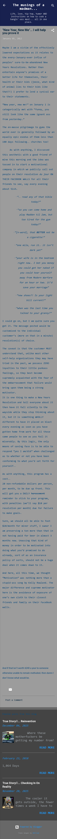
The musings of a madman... (28, 7)
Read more (47, 747)
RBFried (36, 833)
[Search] (53, 6)
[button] (53, 30)
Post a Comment (13, 700)
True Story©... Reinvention (19, 721)
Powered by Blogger (28, 827)
